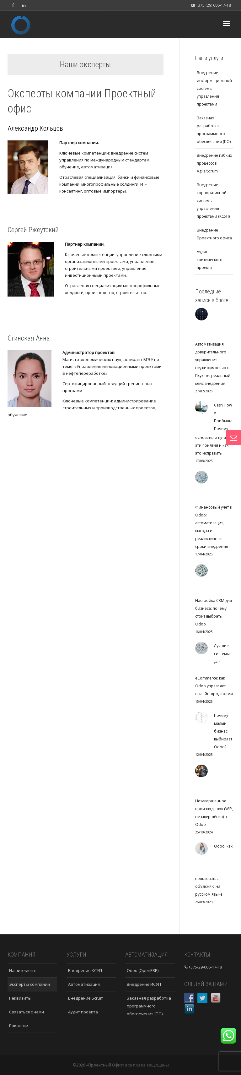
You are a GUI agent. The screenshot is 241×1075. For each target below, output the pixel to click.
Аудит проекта (83, 1012)
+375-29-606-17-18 (205, 967)
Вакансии (18, 1026)
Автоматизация (84, 984)
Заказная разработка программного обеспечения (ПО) (214, 129)
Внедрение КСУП (85, 970)
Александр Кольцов (35, 128)
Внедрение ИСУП (144, 984)
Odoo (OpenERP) (142, 970)
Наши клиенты (24, 970)
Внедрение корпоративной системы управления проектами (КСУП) (213, 200)
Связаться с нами (26, 1012)
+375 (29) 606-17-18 (211, 5)
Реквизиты (20, 998)
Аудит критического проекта (209, 259)
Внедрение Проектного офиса (214, 234)
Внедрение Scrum (86, 998)
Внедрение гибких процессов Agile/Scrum (214, 163)
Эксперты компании (29, 984)
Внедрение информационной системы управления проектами (214, 88)
